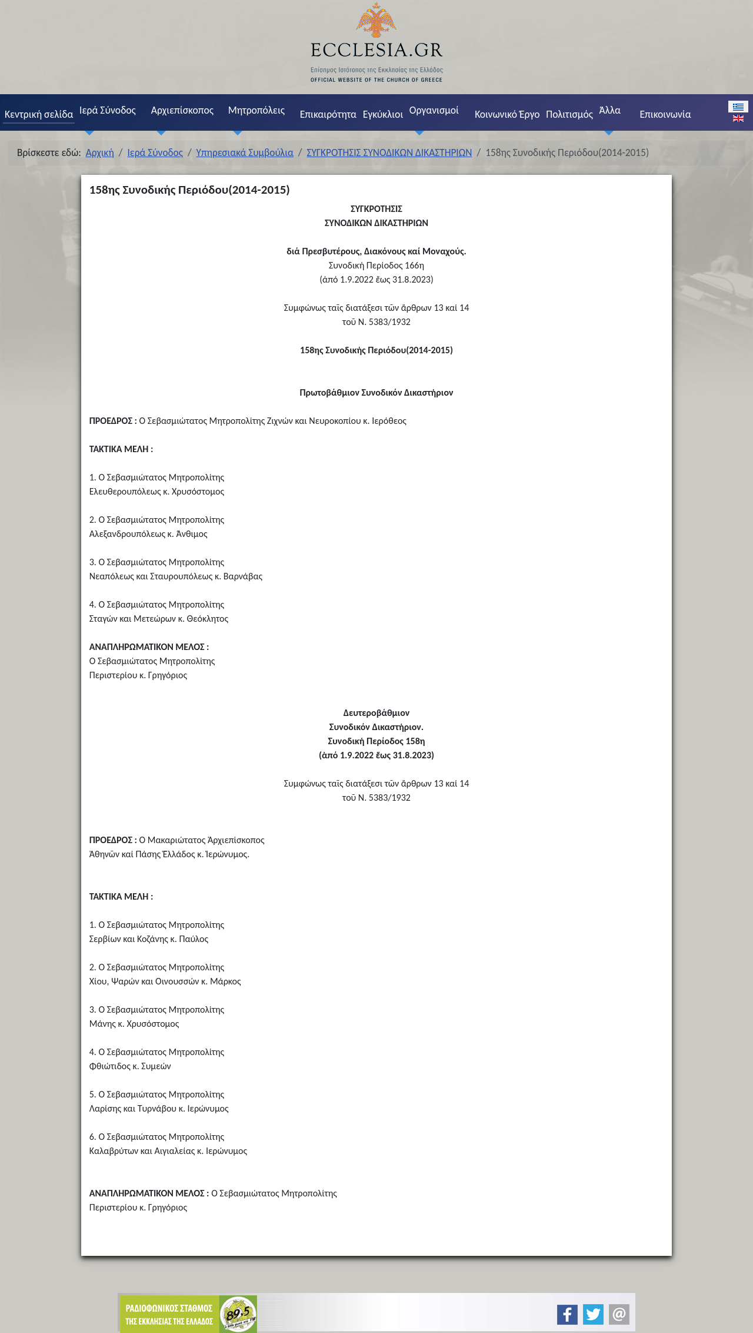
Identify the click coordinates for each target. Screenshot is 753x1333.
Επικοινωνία (665, 114)
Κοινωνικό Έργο (507, 114)
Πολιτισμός (569, 114)
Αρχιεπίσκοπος (182, 110)
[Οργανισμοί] (416, 133)
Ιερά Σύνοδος (107, 110)
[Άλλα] (606, 133)
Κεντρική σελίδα (39, 114)
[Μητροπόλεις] (235, 133)
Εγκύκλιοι (383, 114)
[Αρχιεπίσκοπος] (158, 133)
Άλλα (610, 110)
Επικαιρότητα (328, 114)
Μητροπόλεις (256, 110)
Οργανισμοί (434, 110)
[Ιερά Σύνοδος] (86, 133)
